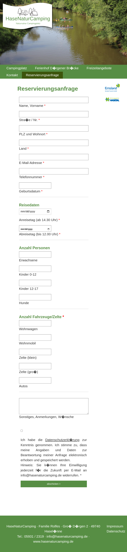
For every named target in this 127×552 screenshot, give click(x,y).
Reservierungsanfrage (42, 75)
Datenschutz (116, 531)
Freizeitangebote (99, 68)
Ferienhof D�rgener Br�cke (56, 68)
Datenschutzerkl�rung (62, 440)
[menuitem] (16, 68)
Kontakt (12, 75)
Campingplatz (16, 68)
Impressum (115, 526)
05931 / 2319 (34, 536)
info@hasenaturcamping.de (67, 536)
